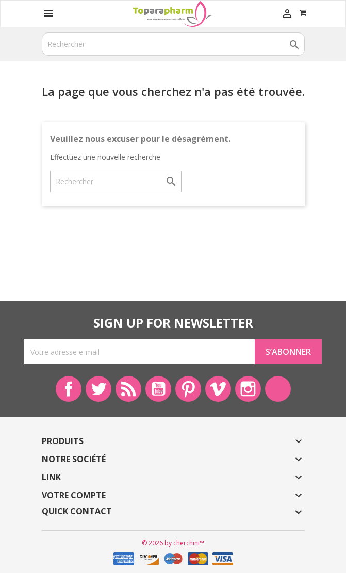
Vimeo (218, 389)
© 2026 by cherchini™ (173, 542)
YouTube (158, 389)
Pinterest (188, 389)
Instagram (248, 389)
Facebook (68, 389)
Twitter (98, 389)
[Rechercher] (173, 44)
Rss (128, 389)
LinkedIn (278, 389)
